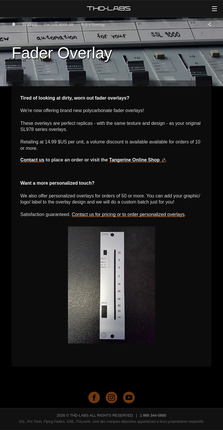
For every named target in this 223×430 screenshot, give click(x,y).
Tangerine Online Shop (137, 159)
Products (30, 24)
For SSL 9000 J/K (59, 24)
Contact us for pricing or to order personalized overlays (128, 214)
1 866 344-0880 (153, 415)
